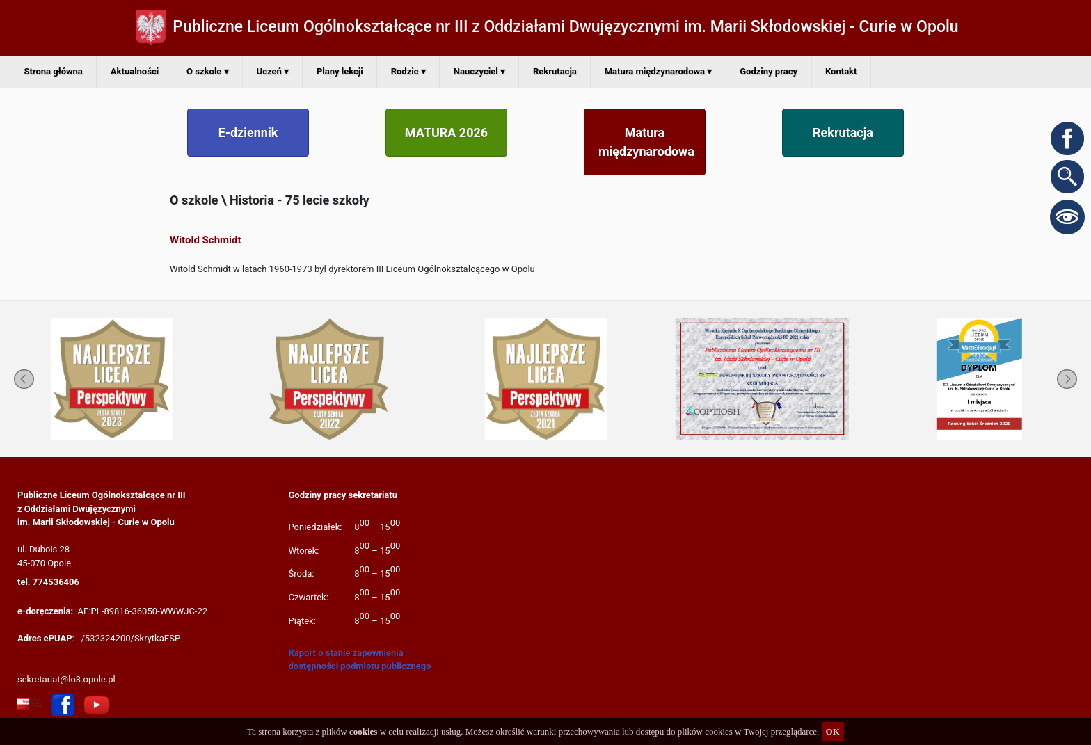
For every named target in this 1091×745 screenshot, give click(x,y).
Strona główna (53, 71)
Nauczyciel (479, 71)
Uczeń (273, 71)
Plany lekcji (340, 71)
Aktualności (135, 71)
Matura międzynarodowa (658, 71)
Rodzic (408, 71)
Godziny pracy (768, 71)
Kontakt (841, 71)
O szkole (207, 71)
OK (833, 731)
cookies (363, 731)
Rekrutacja (555, 71)
